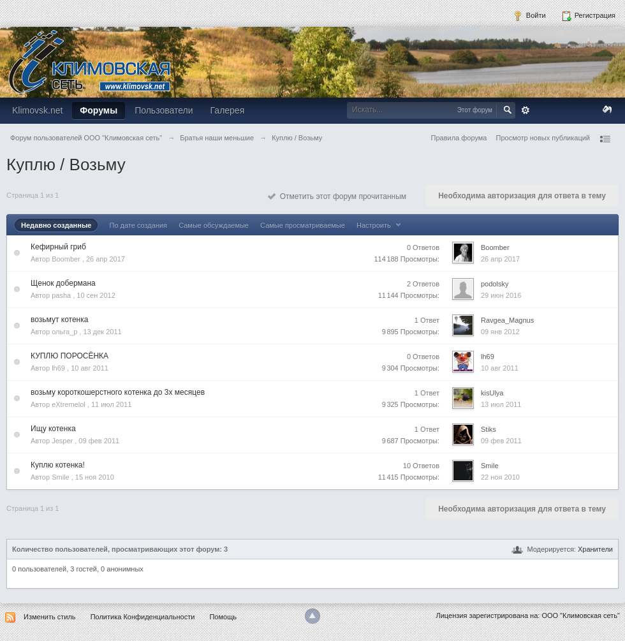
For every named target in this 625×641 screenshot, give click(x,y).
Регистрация (588, 16)
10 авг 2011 (499, 368)
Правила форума (459, 138)
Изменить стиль (50, 617)
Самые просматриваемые (302, 225)
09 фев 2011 (501, 441)
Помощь (223, 617)
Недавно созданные (56, 225)
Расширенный (525, 110)
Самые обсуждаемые (214, 225)
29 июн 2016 (501, 295)
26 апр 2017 (500, 259)
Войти (529, 16)
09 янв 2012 (500, 331)
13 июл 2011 (501, 404)
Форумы (98, 110)
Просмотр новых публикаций (543, 138)
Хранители (595, 549)
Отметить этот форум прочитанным (337, 196)
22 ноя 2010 (500, 477)
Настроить (380, 225)
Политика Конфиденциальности (143, 617)
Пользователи (164, 110)
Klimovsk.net (37, 110)
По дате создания (138, 225)
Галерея (227, 110)
